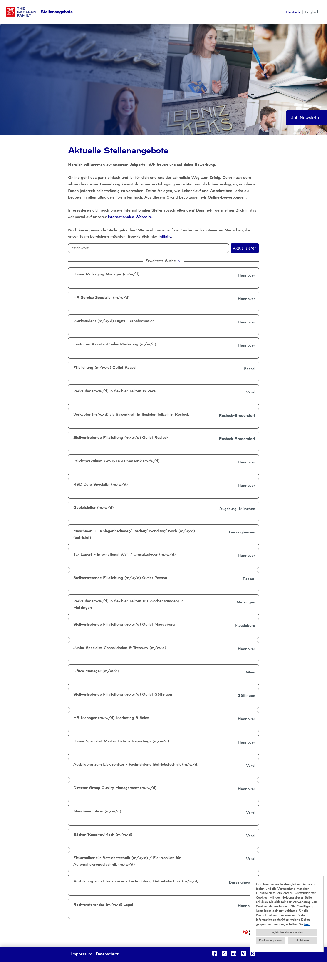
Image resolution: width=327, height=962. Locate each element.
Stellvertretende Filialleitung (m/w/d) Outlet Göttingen (122, 694)
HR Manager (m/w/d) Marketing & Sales (111, 717)
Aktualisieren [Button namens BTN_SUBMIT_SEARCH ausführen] (245, 248)
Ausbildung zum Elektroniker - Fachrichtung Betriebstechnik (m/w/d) (135, 764)
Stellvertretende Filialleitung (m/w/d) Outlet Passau (120, 577)
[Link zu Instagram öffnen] (224, 953)
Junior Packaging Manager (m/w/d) (106, 274)
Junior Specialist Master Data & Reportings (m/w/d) (121, 741)
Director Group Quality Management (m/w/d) (114, 787)
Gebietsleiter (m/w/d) (93, 507)
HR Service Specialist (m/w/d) (101, 297)
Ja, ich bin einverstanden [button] (286, 932)
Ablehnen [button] (302, 940)
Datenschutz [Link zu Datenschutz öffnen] (107, 953)
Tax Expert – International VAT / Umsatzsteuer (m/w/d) (124, 554)
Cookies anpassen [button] (270, 940)
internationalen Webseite (130, 217)
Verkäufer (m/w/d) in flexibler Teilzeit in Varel (114, 391)
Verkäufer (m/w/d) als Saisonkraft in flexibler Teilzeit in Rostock (131, 414)
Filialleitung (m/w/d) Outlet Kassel (104, 367)
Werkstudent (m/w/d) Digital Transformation (114, 321)
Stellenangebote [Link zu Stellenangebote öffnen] (57, 12)
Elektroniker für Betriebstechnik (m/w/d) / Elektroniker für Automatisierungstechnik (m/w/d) (127, 861)
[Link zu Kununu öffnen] (253, 953)
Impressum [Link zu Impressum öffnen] (81, 953)
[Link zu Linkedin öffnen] (234, 953)
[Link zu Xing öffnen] (243, 953)
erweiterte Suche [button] (164, 261)
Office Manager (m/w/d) (96, 671)
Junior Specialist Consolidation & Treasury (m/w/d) (119, 647)
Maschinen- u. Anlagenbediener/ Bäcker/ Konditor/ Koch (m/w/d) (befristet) (134, 534)
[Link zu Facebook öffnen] (214, 953)
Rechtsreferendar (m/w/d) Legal (103, 904)
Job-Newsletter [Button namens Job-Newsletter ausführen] (306, 117)
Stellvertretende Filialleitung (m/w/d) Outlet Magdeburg (124, 624)
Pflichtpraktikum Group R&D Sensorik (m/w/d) (116, 461)
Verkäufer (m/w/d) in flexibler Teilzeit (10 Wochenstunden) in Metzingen (128, 604)
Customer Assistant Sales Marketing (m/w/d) (114, 344)
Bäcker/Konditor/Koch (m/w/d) (102, 834)
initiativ (165, 236)
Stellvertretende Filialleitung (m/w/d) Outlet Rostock (120, 437)
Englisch (312, 12)
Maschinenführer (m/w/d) (97, 811)
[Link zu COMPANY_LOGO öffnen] (21, 12)
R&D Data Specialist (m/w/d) (100, 484)
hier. (307, 924)
